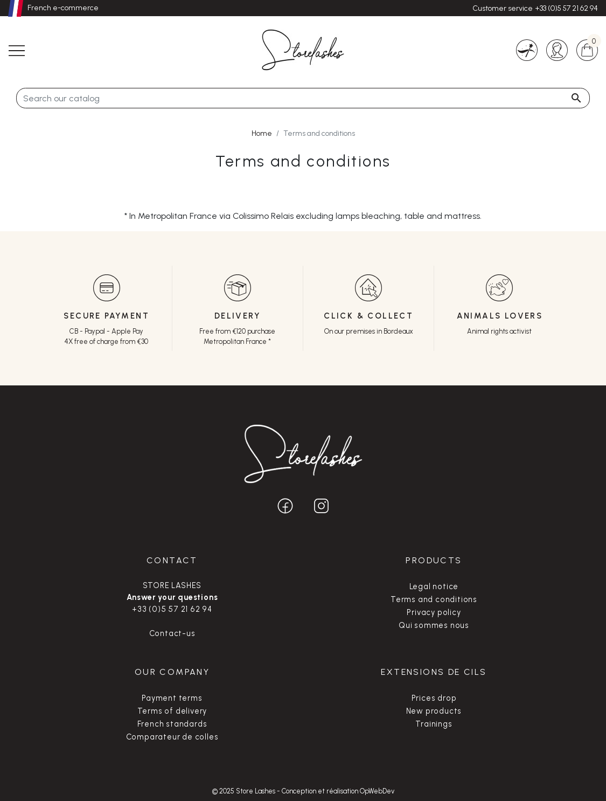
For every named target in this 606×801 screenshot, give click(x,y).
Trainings (433, 724)
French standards (172, 724)
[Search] (303, 98)
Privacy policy (434, 612)
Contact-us (172, 633)
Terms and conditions (434, 599)
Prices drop (434, 698)
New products (434, 711)
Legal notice (434, 586)
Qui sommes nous (434, 625)
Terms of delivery (172, 711)
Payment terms (172, 698)
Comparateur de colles (172, 737)
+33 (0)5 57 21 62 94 (566, 8)
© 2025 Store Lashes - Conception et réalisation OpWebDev (303, 791)
